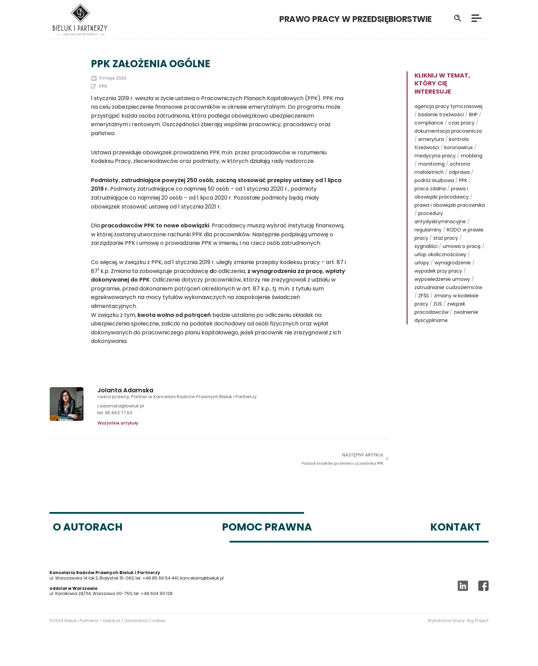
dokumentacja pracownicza (448, 143)
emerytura (431, 151)
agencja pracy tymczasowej (448, 118)
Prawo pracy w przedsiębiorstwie (355, 19)
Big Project (478, 633)
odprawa (459, 184)
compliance (428, 135)
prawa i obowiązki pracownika (449, 217)
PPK (103, 98)
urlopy (421, 275)
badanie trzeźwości (441, 126)
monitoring (431, 176)
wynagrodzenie (452, 275)
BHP (473, 126)
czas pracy (461, 135)
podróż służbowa (434, 192)
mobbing (471, 168)
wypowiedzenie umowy (442, 291)
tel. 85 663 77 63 (114, 425)
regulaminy (428, 242)
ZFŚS (423, 308)
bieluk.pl (111, 633)
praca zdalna (430, 201)
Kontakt (455, 539)
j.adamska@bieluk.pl (120, 418)
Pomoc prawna (267, 539)
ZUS (437, 316)
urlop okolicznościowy (440, 266)
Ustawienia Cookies (144, 633)
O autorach (87, 539)
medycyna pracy (435, 168)
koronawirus (458, 159)
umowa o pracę (462, 258)
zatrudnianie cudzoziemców (448, 299)
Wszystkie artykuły (117, 435)
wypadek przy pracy (438, 283)
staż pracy (445, 250)
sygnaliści (425, 258)
